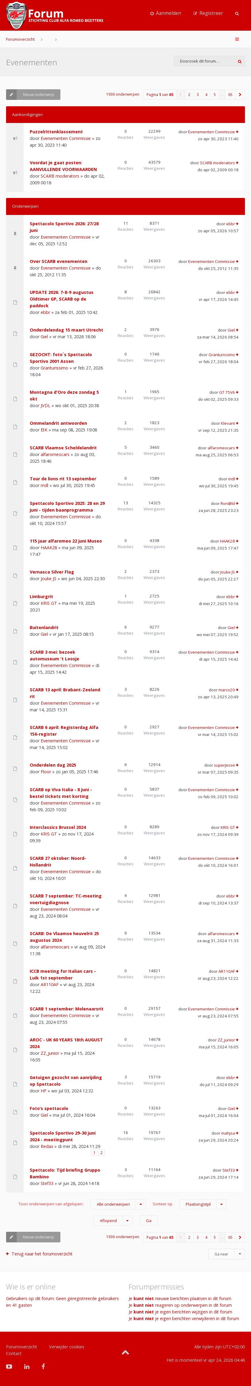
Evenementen (31, 62)
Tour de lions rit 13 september (63, 479)
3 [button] (198, 94)
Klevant (228, 423)
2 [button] (189, 94)
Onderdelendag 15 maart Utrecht (66, 330)
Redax (47, 1146)
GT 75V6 (227, 392)
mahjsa (228, 1133)
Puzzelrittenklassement (56, 132)
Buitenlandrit (44, 627)
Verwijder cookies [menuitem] (66, 1347)
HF (43, 1091)
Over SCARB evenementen (58, 261)
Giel (44, 336)
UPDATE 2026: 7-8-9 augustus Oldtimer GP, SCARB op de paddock (61, 298)
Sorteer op (189, 1204)
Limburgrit (41, 596)
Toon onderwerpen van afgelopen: (82, 1204)
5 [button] (215, 94)
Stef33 (47, 1183)
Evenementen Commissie (66, 138)
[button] (240, 95)
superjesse (224, 765)
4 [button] (206, 94)
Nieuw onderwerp (30, 94)
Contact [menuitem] (14, 1353)
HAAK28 (49, 547)
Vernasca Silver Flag (52, 572)
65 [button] (230, 94)
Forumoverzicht (20, 39)
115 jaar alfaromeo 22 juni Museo (66, 541)
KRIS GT (49, 603)
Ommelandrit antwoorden (58, 423)
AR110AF (50, 984)
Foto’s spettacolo (49, 1108)
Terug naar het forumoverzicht (42, 1254)
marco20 (227, 690)
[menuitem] (165, 13)
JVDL (45, 405)
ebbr (230, 223)
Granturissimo (54, 368)
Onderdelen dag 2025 (53, 765)
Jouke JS (48, 578)
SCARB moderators (60, 176)
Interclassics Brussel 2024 (58, 827)
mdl (44, 485)
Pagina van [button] (160, 94)
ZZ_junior (50, 1053)
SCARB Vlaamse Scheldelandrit (63, 448)
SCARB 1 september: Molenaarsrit (66, 1009)
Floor (46, 772)
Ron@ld (228, 503)
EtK (44, 430)
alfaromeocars (55, 454)
